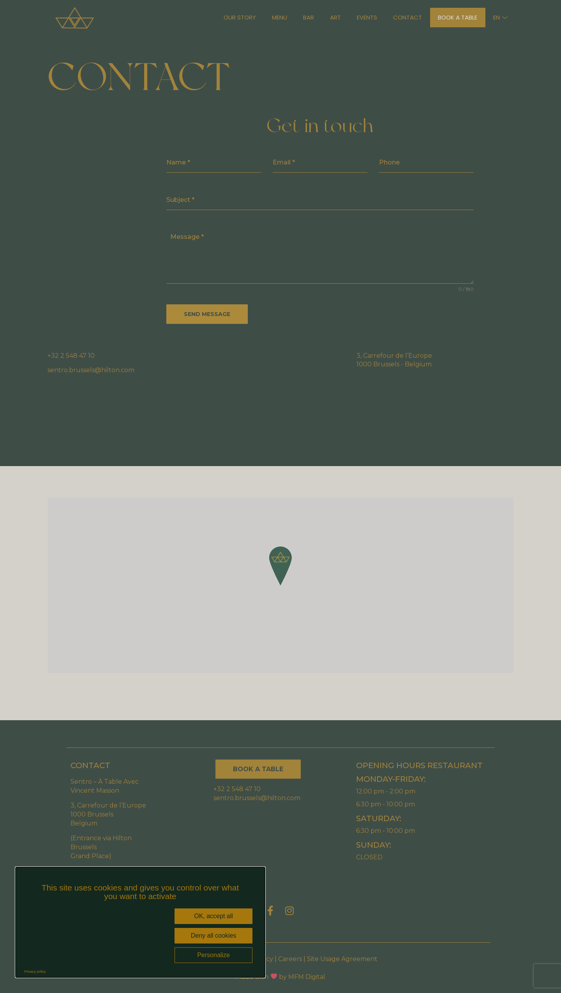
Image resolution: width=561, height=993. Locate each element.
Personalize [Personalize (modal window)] (213, 955)
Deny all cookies (213, 935)
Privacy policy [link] (35, 972)
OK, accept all (213, 916)
